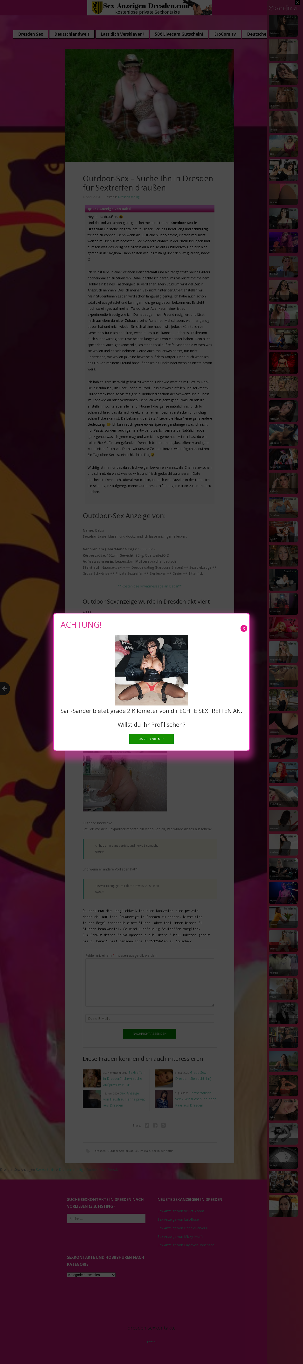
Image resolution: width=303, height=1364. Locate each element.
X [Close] (243, 628)
